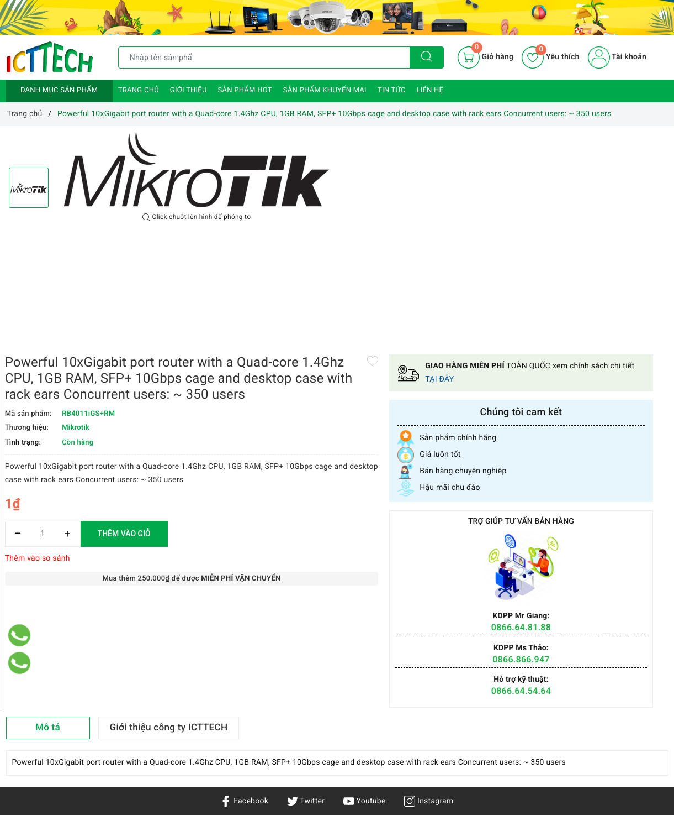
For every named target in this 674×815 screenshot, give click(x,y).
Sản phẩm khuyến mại (325, 90)
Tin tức (392, 90)
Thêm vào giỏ (462, 401)
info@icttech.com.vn (336, 750)
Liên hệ (429, 90)
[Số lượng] (381, 401)
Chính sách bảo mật (153, 661)
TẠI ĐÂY (634, 169)
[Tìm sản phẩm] (264, 57)
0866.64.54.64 (603, 481)
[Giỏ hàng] (485, 57)
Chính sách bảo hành (155, 693)
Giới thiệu (188, 90)
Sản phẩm (24, 693)
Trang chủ (138, 90)
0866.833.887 (430, 750)
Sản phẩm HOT (245, 90)
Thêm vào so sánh (375, 426)
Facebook (244, 597)
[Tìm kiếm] (427, 57)
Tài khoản (617, 57)
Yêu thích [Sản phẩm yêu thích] (550, 57)
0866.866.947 (604, 450)
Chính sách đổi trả (150, 725)
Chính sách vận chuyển (159, 677)
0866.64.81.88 (603, 418)
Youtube (364, 597)
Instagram (428, 597)
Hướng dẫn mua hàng (156, 709)
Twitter (306, 597)
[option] (196, 169)
